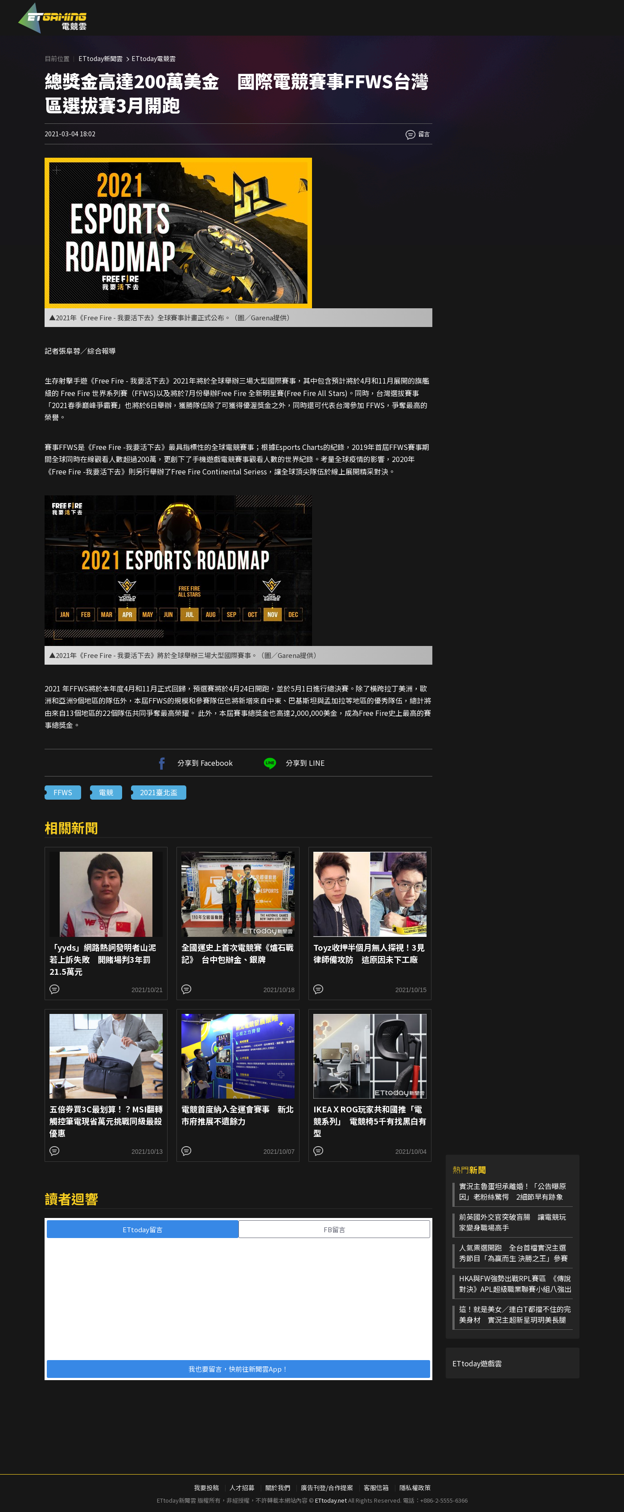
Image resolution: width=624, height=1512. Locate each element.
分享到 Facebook (193, 762)
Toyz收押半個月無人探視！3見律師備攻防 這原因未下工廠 (369, 953)
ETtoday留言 (143, 1229)
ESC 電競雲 (52, 18)
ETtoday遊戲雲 (477, 1363)
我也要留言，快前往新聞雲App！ (238, 1368)
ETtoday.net (331, 1500)
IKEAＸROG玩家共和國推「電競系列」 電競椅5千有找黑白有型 (370, 1121)
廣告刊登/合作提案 (327, 1487)
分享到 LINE (292, 762)
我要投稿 (206, 1487)
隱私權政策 (415, 1487)
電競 (106, 792)
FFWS (62, 792)
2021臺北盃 (158, 792)
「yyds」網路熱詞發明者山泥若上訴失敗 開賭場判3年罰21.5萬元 (102, 959)
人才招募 (242, 1487)
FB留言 (334, 1229)
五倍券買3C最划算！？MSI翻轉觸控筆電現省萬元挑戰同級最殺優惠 (106, 1121)
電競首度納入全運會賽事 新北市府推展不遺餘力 (237, 1115)
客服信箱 (376, 1487)
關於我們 (277, 1487)
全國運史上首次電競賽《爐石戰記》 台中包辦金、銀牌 (237, 953)
